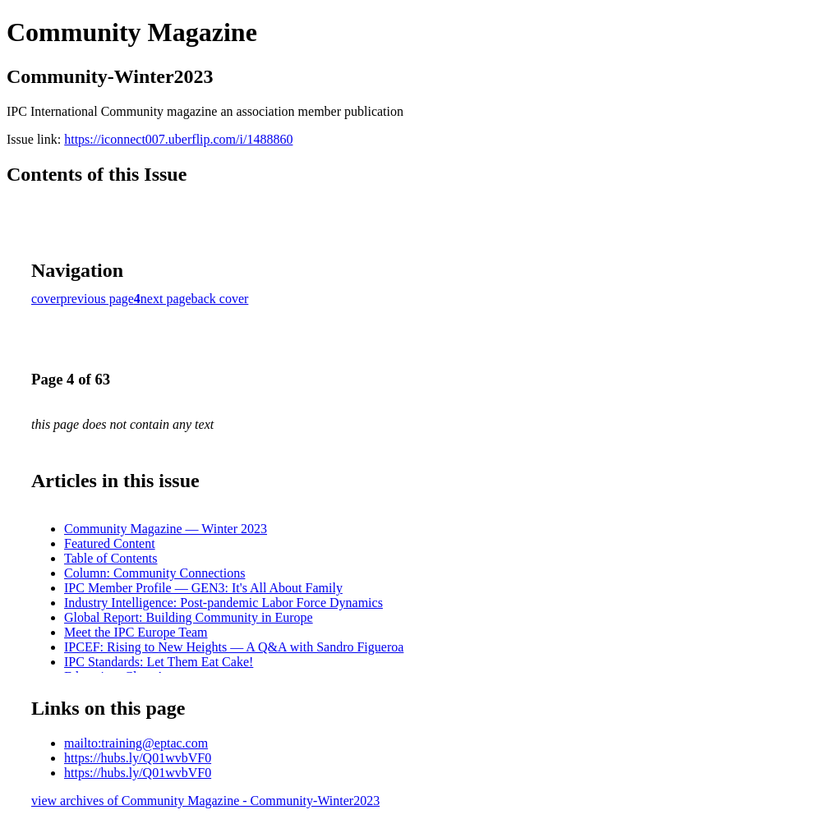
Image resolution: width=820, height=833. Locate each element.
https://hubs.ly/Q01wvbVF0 (137, 758)
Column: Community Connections (154, 573)
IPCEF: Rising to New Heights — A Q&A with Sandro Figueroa (233, 647)
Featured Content (109, 543)
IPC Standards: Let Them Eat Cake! (158, 662)
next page (166, 299)
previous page (97, 299)
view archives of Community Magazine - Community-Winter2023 (205, 801)
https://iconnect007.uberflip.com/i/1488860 (178, 139)
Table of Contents (111, 558)
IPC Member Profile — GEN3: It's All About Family (203, 588)
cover (46, 299)
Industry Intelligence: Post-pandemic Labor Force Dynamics (223, 603)
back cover (220, 299)
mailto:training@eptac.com (136, 743)
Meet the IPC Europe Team (136, 632)
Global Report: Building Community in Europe (188, 617)
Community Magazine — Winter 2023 (165, 529)
